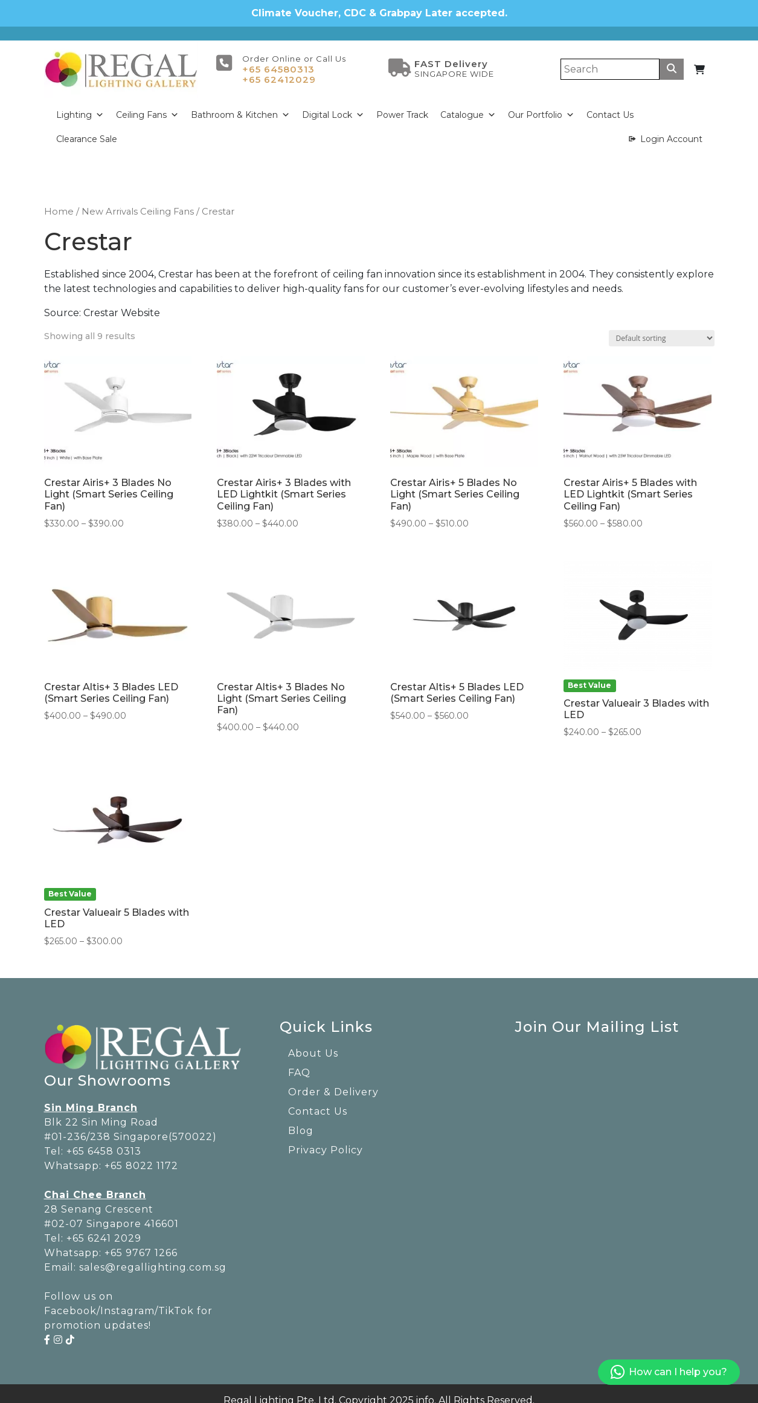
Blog (300, 1121)
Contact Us (610, 105)
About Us (313, 1043)
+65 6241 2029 (103, 1228)
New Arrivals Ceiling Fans (138, 201)
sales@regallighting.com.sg (152, 1257)
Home (59, 201)
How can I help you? (669, 1372)
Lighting (80, 105)
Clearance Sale (86, 129)
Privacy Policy (325, 1140)
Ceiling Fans (147, 105)
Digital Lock (333, 105)
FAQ (299, 1063)
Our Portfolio (541, 105)
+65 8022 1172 (141, 1156)
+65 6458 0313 (103, 1141)
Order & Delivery (333, 1082)
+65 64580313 (278, 59)
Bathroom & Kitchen (240, 105)
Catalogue (468, 105)
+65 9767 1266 (141, 1243)
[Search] (610, 59)
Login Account (671, 129)
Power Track (402, 105)
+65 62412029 (279, 70)
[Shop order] (662, 328)
